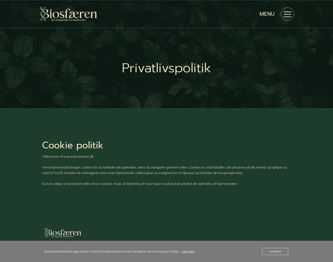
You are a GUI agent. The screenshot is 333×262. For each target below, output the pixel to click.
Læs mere (188, 251)
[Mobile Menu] (287, 14)
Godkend (275, 251)
